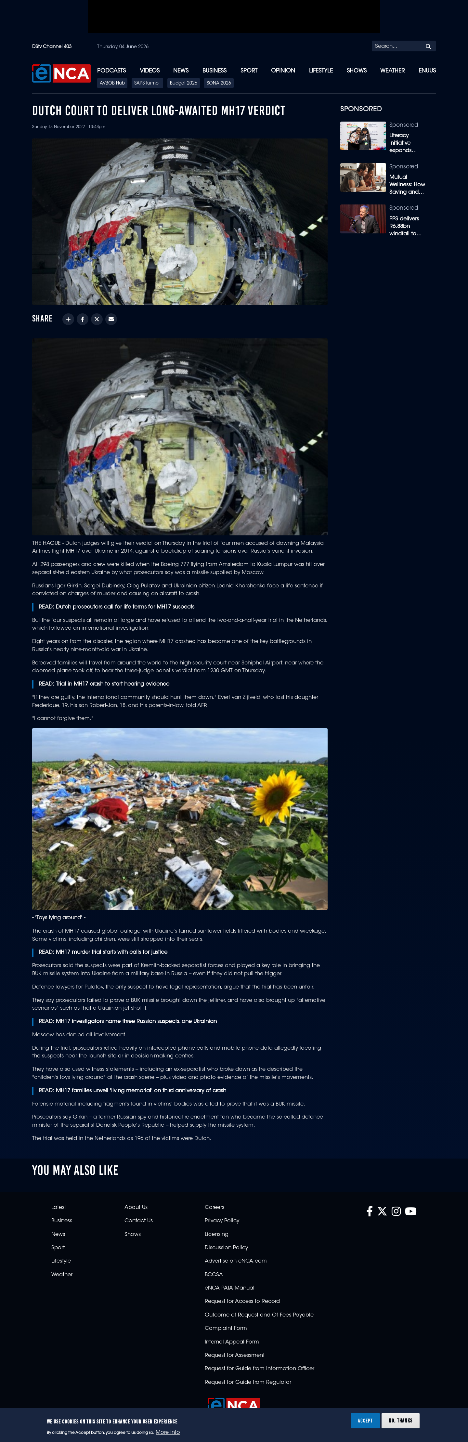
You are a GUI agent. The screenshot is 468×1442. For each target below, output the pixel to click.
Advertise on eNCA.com (236, 1261)
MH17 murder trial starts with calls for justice (111, 952)
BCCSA (214, 1275)
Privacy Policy (222, 1221)
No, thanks (400, 1420)
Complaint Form (226, 1328)
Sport (248, 71)
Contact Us (138, 1221)
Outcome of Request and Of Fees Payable (259, 1315)
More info (168, 1432)
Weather (392, 71)
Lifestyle (321, 71)
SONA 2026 (219, 83)
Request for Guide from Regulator (248, 1382)
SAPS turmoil (147, 83)
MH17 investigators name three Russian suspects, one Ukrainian (136, 1021)
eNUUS (427, 71)
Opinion (283, 71)
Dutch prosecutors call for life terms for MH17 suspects (125, 607)
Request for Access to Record (242, 1301)
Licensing (216, 1234)
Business (214, 71)
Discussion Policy (226, 1248)
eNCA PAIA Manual (229, 1288)
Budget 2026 (183, 83)
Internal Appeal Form (232, 1342)
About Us (136, 1207)
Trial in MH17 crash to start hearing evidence (112, 684)
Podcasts (111, 71)
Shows (357, 71)
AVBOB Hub (112, 83)
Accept (365, 1420)
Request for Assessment (235, 1355)
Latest (58, 1207)
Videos (150, 71)
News (180, 71)
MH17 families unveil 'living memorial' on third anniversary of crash (141, 1091)
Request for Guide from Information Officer (259, 1368)
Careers (214, 1207)
